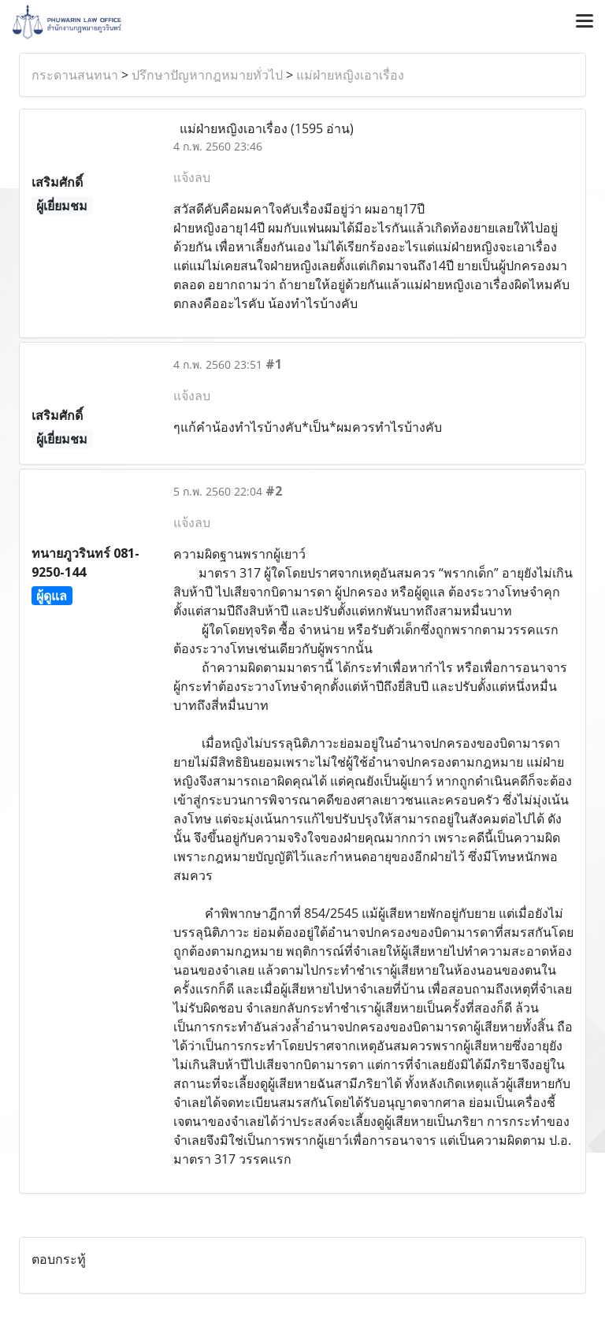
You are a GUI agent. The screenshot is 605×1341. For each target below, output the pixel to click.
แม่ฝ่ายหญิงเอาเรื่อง (350, 75)
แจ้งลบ (191, 177)
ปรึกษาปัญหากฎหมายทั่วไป (207, 75)
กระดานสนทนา (75, 75)
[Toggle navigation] (584, 22)
